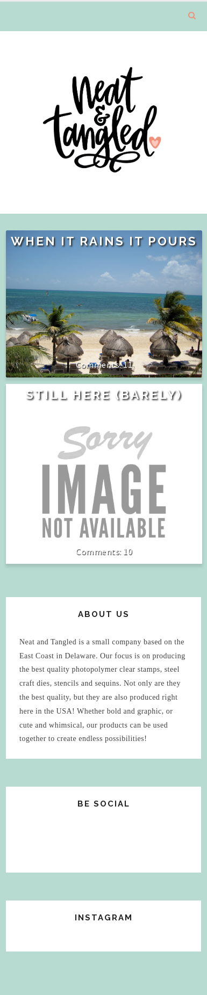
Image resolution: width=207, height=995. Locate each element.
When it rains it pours (104, 241)
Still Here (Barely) (104, 395)
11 (127, 364)
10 (127, 551)
